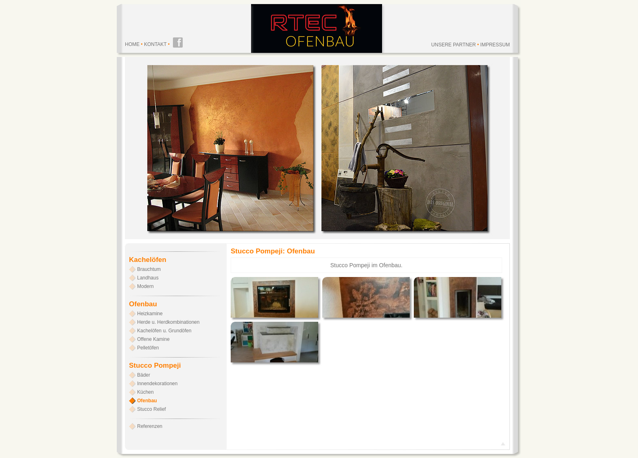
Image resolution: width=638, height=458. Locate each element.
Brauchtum (149, 269)
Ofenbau (147, 400)
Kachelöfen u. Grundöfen (164, 331)
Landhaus (148, 278)
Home (132, 44)
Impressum (495, 45)
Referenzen (149, 426)
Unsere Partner (453, 45)
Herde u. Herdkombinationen (168, 322)
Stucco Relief (151, 409)
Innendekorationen (157, 383)
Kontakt (155, 44)
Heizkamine (150, 313)
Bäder (143, 375)
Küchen (145, 392)
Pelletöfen (148, 348)
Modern (145, 286)
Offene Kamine (153, 339)
